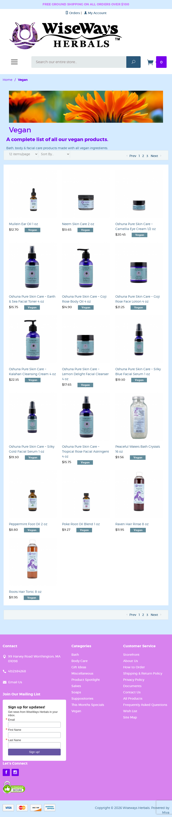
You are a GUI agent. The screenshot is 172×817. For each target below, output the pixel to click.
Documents (132, 686)
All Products (132, 699)
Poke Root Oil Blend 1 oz (81, 524)
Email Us (15, 682)
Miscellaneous (82, 673)
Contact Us (132, 692)
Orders (72, 13)
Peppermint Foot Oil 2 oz (28, 524)
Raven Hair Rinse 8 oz (131, 524)
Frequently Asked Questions (145, 705)
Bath (75, 655)
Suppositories (82, 699)
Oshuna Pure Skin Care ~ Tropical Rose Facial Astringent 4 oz (85, 451)
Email (11, 719)
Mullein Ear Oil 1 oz (23, 224)
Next (156, 156)
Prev (130, 156)
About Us (130, 661)
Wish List (130, 711)
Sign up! (34, 752)
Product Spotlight (85, 680)
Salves (76, 686)
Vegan (76, 711)
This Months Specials (87, 705)
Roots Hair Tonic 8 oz (25, 591)
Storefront (131, 655)
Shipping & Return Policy (142, 673)
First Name (14, 729)
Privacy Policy (133, 680)
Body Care (79, 661)
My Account (95, 13)
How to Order (134, 667)
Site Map (130, 717)
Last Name (14, 740)
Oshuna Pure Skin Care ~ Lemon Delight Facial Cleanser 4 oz (85, 374)
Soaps (76, 692)
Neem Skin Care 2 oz (78, 224)
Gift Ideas (78, 667)
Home (7, 80)
